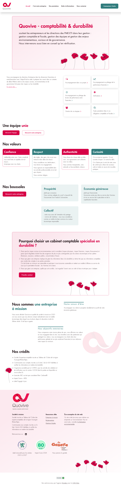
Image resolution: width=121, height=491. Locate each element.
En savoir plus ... (12, 87)
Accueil (28, 6)
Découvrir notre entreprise (33, 133)
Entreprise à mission (52, 417)
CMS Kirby (75, 483)
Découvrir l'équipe (11, 132)
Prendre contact (27, 275)
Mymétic (64, 483)
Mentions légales (51, 423)
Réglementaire (50, 420)
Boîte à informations (67, 6)
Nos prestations (54, 6)
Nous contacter (81, 6)
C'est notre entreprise (39, 6)
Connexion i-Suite (109, 6)
